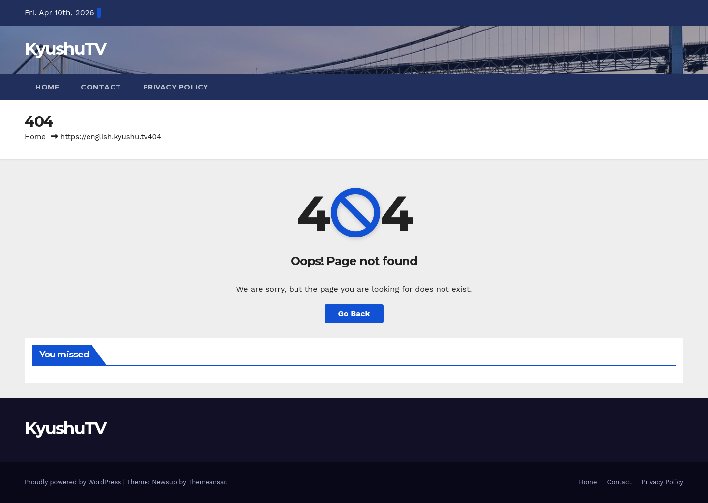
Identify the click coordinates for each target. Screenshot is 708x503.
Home (47, 87)
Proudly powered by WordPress (74, 482)
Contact (101, 87)
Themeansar (207, 482)
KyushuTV (65, 48)
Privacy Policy (175, 87)
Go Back (354, 313)
